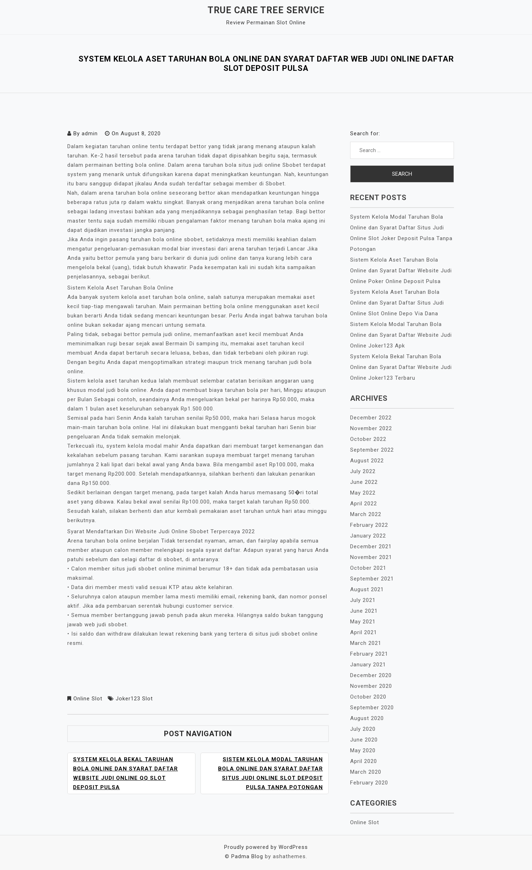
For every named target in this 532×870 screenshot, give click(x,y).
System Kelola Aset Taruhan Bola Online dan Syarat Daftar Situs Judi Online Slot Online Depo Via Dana (397, 303)
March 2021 (365, 643)
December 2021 (371, 546)
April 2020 (363, 761)
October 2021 (368, 568)
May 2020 (363, 750)
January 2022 (368, 536)
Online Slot (87, 698)
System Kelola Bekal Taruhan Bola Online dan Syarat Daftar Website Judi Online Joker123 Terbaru (401, 367)
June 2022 (364, 482)
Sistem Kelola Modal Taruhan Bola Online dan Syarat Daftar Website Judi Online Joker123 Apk (401, 335)
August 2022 (367, 460)
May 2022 (363, 493)
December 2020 (371, 675)
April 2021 (363, 632)
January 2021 (368, 664)
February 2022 (369, 525)
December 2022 (371, 417)
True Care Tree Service (266, 10)
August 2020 (367, 718)
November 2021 (371, 557)
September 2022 (372, 450)
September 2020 (372, 707)
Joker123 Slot (134, 698)
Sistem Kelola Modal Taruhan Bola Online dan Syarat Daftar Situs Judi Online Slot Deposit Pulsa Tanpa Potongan (270, 773)
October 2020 (368, 697)
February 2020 (369, 782)
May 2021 (363, 621)
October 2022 (368, 439)
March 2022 (365, 514)
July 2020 (363, 729)
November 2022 (371, 428)
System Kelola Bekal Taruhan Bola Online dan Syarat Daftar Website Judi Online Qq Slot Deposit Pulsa (125, 773)
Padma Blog (247, 856)
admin (90, 133)
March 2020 (365, 772)
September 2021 (372, 578)
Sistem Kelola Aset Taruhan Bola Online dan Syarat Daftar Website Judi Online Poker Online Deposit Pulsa (401, 271)
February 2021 (369, 654)
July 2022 (363, 471)
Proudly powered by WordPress (266, 847)
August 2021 (367, 589)
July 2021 (363, 600)
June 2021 (364, 611)
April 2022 (363, 503)
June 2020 (364, 740)
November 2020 (371, 686)
